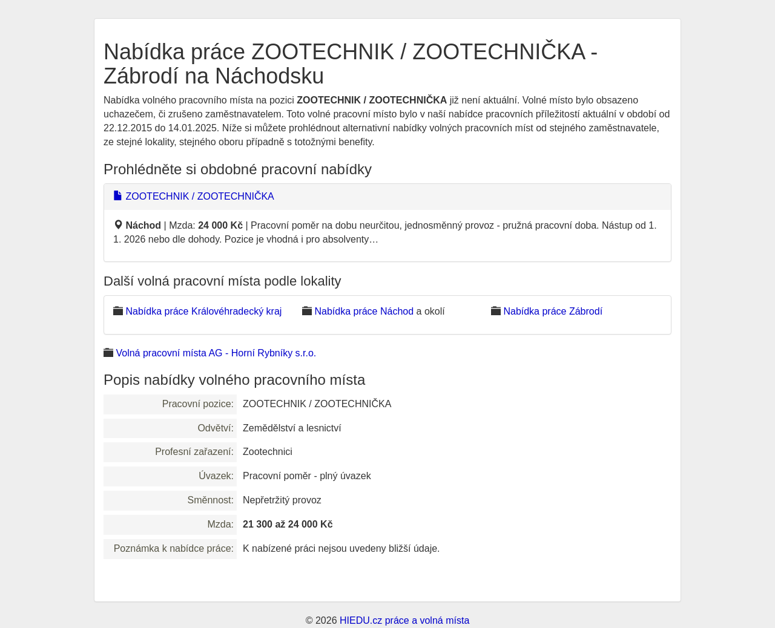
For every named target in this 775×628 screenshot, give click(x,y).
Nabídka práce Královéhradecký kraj (203, 311)
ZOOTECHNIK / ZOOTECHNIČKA (193, 196)
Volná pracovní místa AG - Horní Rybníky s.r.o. (216, 353)
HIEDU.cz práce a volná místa (404, 620)
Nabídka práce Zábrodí (552, 311)
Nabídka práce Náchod (364, 311)
